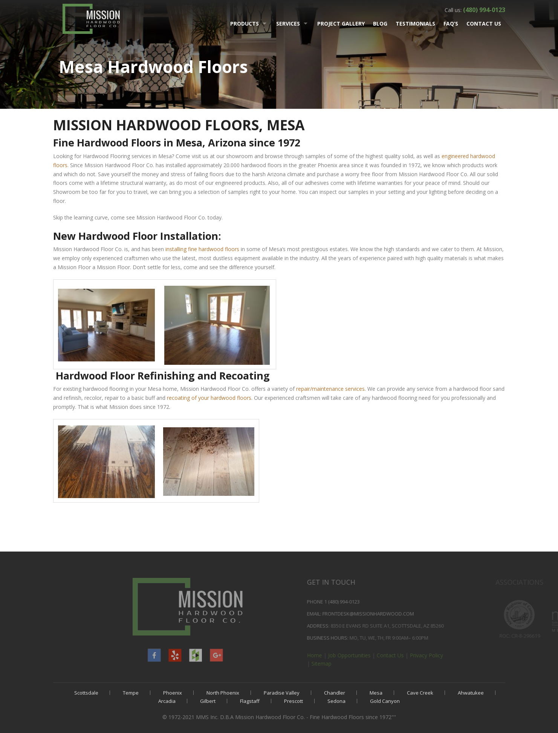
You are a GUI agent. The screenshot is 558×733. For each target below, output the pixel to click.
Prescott (293, 701)
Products (244, 23)
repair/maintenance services (330, 388)
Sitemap (366, 663)
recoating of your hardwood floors (209, 397)
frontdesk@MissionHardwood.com (413, 613)
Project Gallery (341, 23)
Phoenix (172, 692)
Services (288, 23)
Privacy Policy (471, 655)
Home (359, 655)
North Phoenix (222, 692)
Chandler (334, 692)
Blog (380, 23)
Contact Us (483, 23)
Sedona (336, 701)
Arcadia (167, 701)
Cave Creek (420, 692)
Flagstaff (250, 701)
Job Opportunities (394, 655)
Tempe (131, 692)
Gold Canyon (385, 701)
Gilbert (208, 701)
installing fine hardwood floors (202, 249)
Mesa (376, 692)
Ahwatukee (471, 692)
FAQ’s (450, 23)
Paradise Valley (282, 692)
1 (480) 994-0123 (387, 601)
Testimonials (415, 23)
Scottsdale (86, 692)
